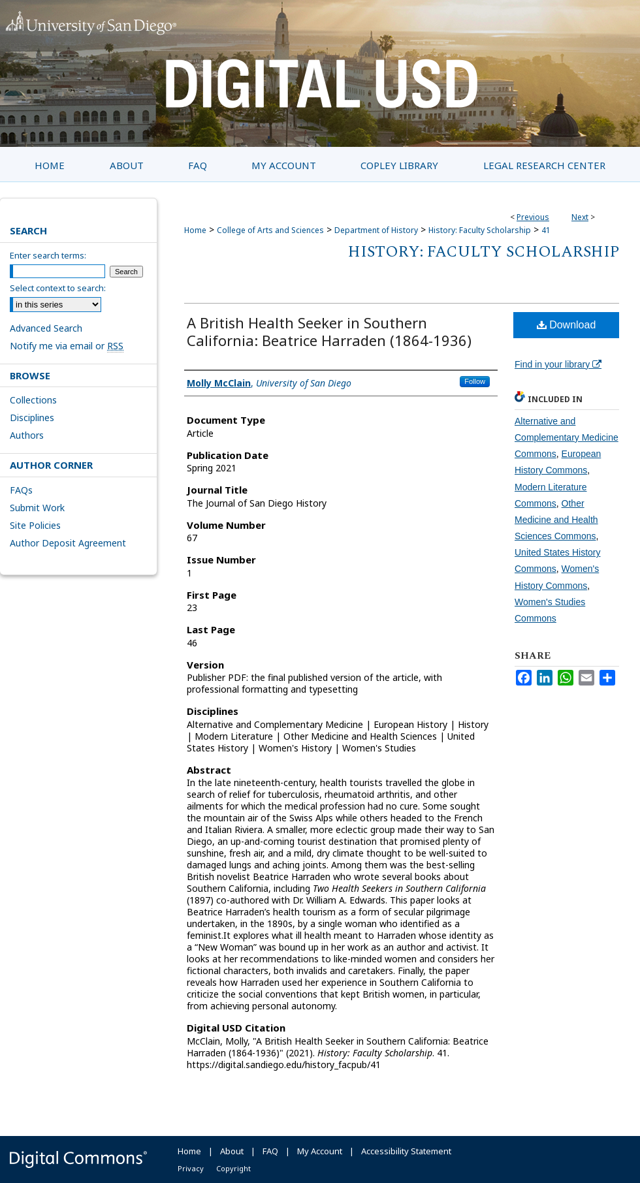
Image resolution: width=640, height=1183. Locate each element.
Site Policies (35, 525)
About (232, 1151)
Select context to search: (58, 288)
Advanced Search (46, 328)
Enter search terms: (48, 255)
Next (579, 217)
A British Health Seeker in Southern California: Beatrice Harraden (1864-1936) (329, 331)
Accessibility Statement (406, 1151)
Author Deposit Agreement (68, 543)
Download (566, 324)
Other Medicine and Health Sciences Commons (556, 519)
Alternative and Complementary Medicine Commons (566, 437)
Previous (533, 217)
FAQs (21, 490)
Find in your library (558, 364)
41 (546, 230)
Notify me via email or (66, 345)
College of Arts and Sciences (270, 230)
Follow (474, 381)
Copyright (233, 1168)
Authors (27, 435)
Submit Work (37, 507)
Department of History (376, 230)
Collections (33, 400)
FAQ (270, 1151)
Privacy (191, 1168)
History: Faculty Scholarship (479, 230)
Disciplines (32, 417)
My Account (319, 1151)
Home (195, 230)
